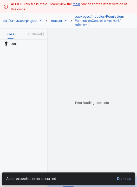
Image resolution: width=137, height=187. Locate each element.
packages (82, 16)
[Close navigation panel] (41, 34)
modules (98, 16)
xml (116, 21)
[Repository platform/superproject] (20, 21)
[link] (101, 21)
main (76, 4)
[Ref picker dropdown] (65, 21)
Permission (114, 16)
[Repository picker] (40, 21)
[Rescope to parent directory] (6, 43)
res (110, 21)
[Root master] (56, 21)
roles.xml (82, 25)
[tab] (10, 34)
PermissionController (91, 21)
